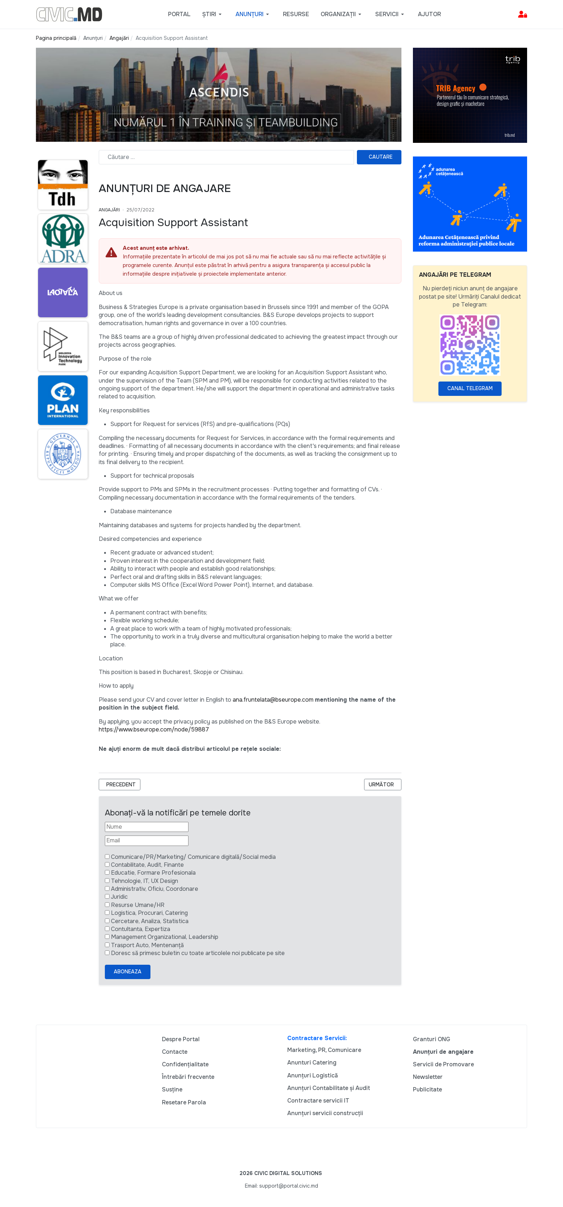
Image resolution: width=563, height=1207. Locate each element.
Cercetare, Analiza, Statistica (150, 921)
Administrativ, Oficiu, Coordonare (154, 889)
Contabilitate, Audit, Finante (147, 865)
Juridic (119, 896)
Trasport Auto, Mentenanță (147, 945)
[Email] (147, 841)
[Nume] (147, 827)
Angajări (109, 210)
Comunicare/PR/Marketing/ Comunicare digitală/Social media (193, 857)
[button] (213, 14)
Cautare (380, 157)
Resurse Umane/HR (137, 905)
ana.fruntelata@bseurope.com (273, 699)
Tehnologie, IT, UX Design (144, 881)
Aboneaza (127, 971)
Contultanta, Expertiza (140, 929)
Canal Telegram (470, 388)
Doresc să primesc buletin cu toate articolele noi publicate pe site (198, 953)
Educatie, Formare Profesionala (153, 872)
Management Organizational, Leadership (164, 937)
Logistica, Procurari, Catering (149, 913)
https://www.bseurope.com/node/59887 (154, 729)
